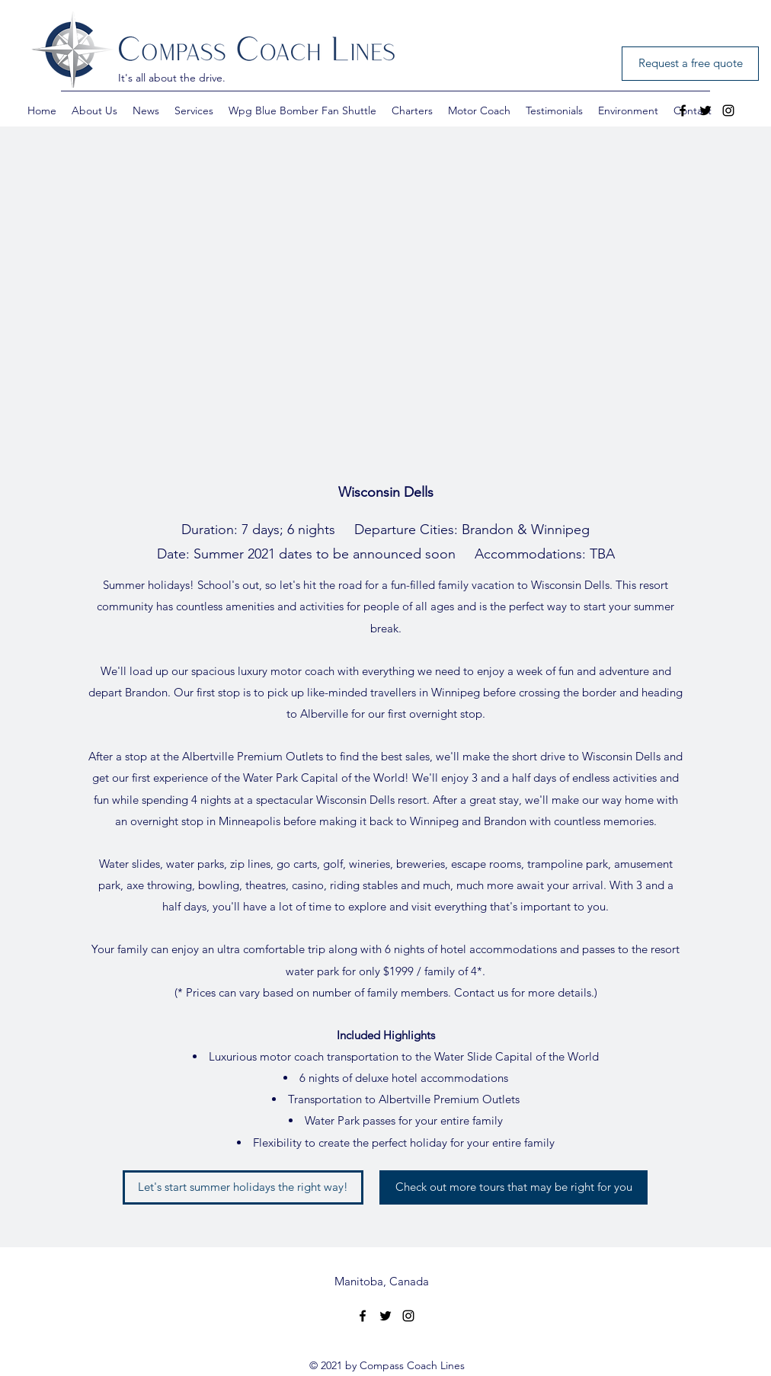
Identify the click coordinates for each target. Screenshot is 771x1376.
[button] (94, 110)
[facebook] (682, 110)
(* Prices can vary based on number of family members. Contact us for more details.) (385, 992)
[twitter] (705, 110)
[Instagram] (728, 110)
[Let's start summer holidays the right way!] (243, 1187)
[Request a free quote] (690, 63)
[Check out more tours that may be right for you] (513, 1187)
